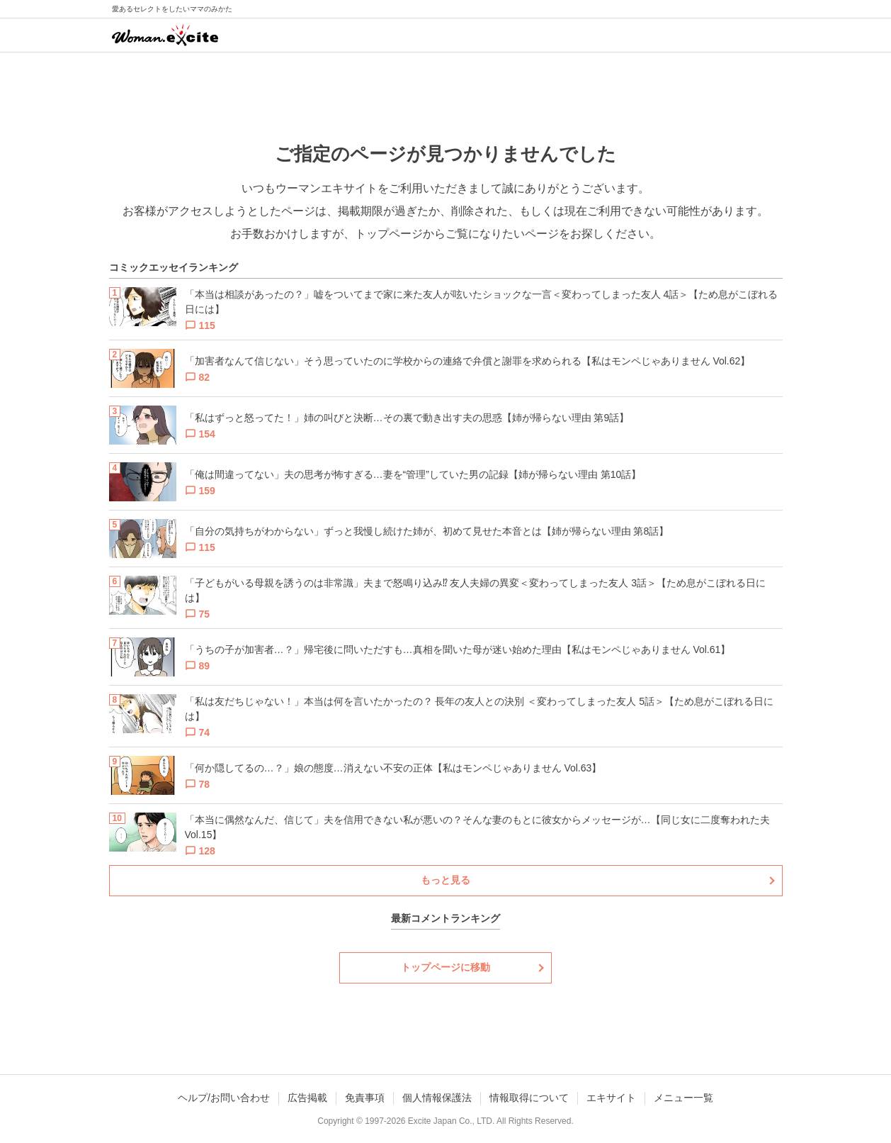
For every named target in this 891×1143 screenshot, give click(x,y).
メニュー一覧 (683, 1097)
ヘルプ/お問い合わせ (224, 1097)
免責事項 (365, 1097)
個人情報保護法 (437, 1097)
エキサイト (611, 1097)
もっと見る (445, 880)
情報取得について (529, 1097)
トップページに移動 (445, 967)
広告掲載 (307, 1097)
